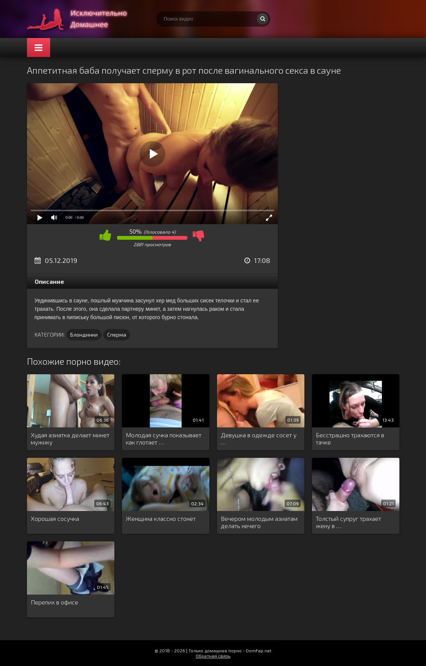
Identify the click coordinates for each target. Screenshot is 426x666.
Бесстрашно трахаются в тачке (350, 438)
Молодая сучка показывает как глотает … (163, 438)
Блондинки (84, 334)
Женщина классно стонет (161, 518)
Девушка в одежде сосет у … (258, 438)
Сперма (116, 334)
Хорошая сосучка (55, 518)
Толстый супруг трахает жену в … (348, 522)
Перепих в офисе (54, 602)
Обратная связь (213, 655)
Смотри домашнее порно (84, 19)
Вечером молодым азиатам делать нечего (259, 522)
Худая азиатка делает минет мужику (70, 438)
